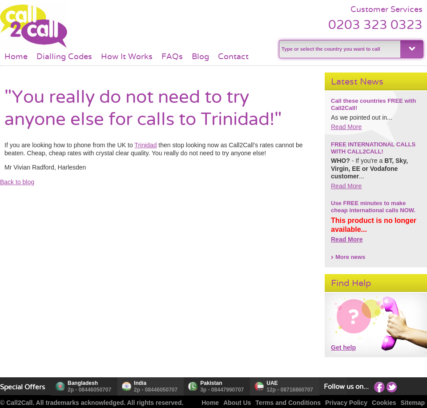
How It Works (127, 56)
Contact (233, 56)
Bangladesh (83, 383)
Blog (200, 56)
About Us (237, 402)
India (140, 383)
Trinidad (145, 145)
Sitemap (413, 402)
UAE (272, 383)
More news (350, 257)
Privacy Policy (346, 402)
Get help (343, 347)
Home (16, 56)
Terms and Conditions (288, 402)
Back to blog (17, 182)
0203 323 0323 (375, 24)
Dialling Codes (64, 56)
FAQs (172, 56)
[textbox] (338, 49)
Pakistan (211, 383)
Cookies (384, 402)
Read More (346, 126)
